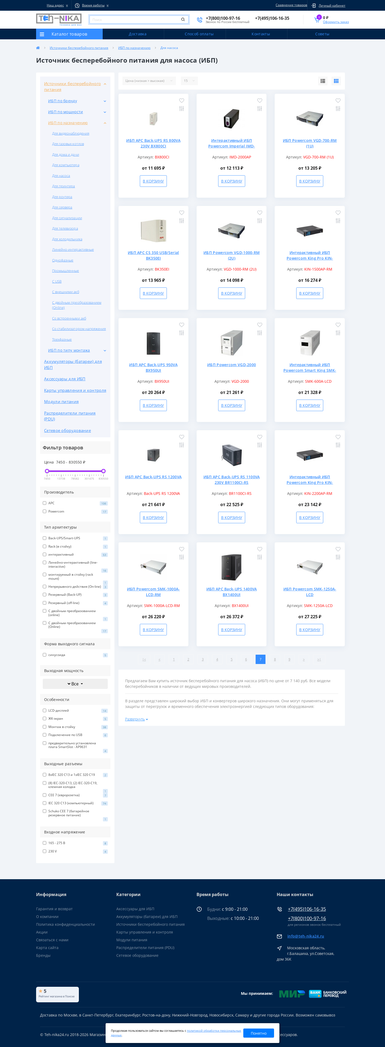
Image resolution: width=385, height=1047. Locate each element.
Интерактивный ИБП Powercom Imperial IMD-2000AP (231, 146)
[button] (53, 5)
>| (319, 659)
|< (144, 659)
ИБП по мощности (65, 111)
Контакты (261, 33)
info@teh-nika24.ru (305, 936)
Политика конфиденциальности (65, 924)
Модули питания (61, 401)
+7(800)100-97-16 (307, 918)
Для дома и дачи (65, 154)
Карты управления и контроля (75, 390)
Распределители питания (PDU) (70, 416)
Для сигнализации (67, 217)
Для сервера (62, 207)
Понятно (259, 1033)
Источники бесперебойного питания (79, 47)
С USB (56, 281)
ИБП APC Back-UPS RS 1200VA (153, 476)
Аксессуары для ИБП (64, 378)
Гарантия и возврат (54, 908)
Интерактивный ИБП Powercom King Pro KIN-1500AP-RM (310, 258)
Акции (42, 932)
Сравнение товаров (290, 5)
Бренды (43, 955)
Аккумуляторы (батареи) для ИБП (73, 364)
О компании (47, 916)
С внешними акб (65, 291)
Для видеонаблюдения (70, 133)
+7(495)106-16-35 (307, 909)
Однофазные (62, 260)
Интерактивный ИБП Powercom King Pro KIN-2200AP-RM (310, 482)
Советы (322, 33)
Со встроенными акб (69, 318)
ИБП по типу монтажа (69, 350)
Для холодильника (67, 239)
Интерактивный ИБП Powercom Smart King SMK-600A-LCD (309, 370)
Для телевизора (65, 228)
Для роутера (62, 196)
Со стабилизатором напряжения (79, 328)
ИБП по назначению (134, 47)
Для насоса (61, 175)
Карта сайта (47, 947)
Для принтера (63, 186)
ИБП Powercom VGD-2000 (231, 364)
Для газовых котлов (68, 143)
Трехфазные (62, 339)
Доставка (137, 33)
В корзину (153, 181)
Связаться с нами (52, 939)
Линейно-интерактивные (73, 249)
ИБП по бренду (62, 100)
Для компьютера (65, 164)
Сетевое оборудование (67, 430)
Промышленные (65, 270)
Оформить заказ (336, 22)
